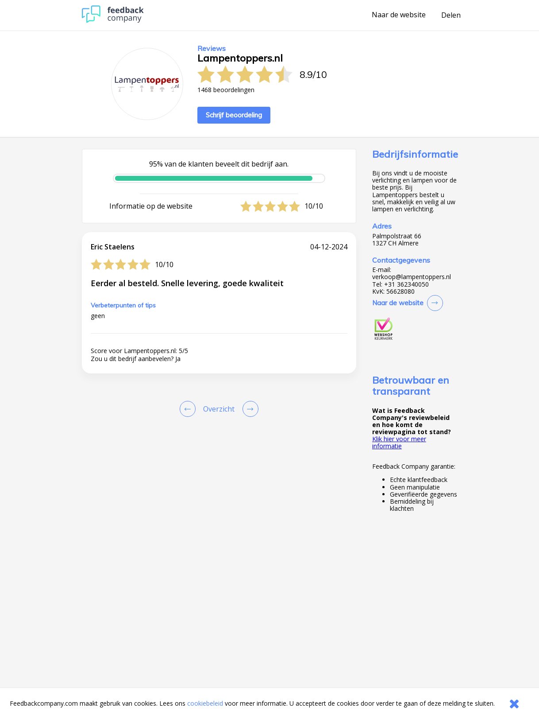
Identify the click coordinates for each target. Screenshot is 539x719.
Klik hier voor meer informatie (399, 442)
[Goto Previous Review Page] (189, 409)
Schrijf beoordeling (234, 115)
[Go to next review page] (248, 409)
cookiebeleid (205, 703)
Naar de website (399, 15)
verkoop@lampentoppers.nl (411, 276)
